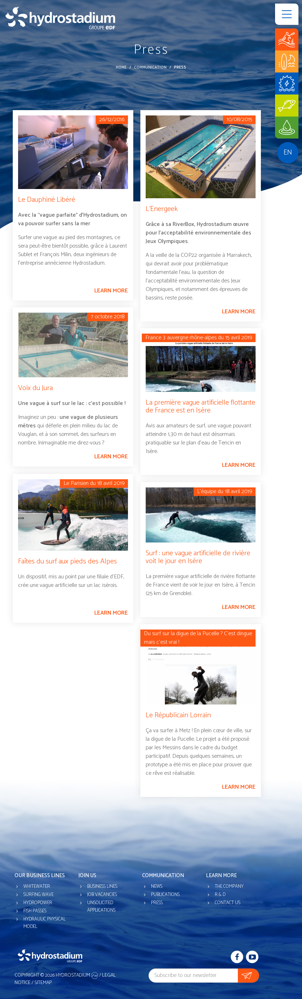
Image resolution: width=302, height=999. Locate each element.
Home (121, 67)
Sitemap (43, 983)
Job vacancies (102, 894)
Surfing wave (38, 894)
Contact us (227, 903)
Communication (150, 67)
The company (229, 886)
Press (157, 903)
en (288, 152)
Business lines (102, 886)
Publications (165, 894)
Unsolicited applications (101, 906)
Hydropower (37, 903)
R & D (220, 894)
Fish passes (34, 911)
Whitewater (36, 886)
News (156, 886)
